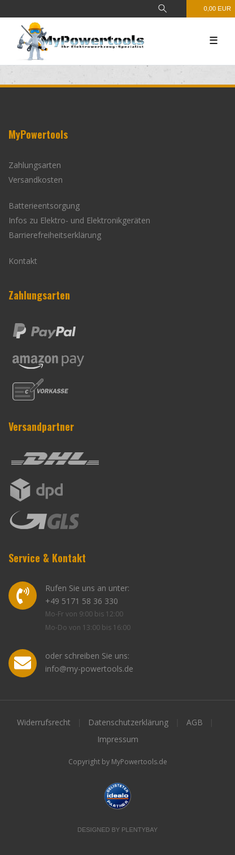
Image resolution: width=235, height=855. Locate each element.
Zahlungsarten (34, 165)
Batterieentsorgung (44, 205)
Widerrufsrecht (44, 722)
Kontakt (22, 260)
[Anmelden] (125, 8)
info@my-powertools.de (89, 668)
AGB (194, 722)
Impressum (117, 739)
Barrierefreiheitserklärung (54, 235)
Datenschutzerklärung (128, 722)
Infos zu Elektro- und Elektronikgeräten (79, 220)
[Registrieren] (144, 8)
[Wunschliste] (178, 8)
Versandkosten (35, 179)
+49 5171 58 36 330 (81, 601)
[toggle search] (162, 8)
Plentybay (139, 829)
